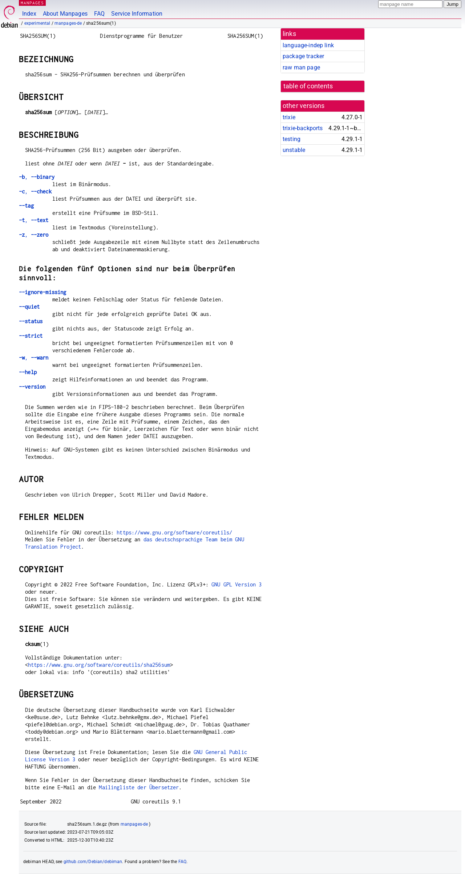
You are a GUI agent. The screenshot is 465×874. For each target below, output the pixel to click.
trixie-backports (303, 128)
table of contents (308, 86)
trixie (289, 117)
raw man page (301, 67)
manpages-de (68, 23)
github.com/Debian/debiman (93, 861)
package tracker (303, 56)
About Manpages (65, 13)
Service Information (136, 13)
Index (29, 13)
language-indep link (308, 45)
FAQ (99, 13)
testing (291, 139)
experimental (37, 23)
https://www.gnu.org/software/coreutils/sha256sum (99, 665)
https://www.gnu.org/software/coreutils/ (174, 532)
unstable (294, 150)
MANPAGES (32, 2)
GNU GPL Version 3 (236, 584)
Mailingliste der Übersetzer (139, 787)
